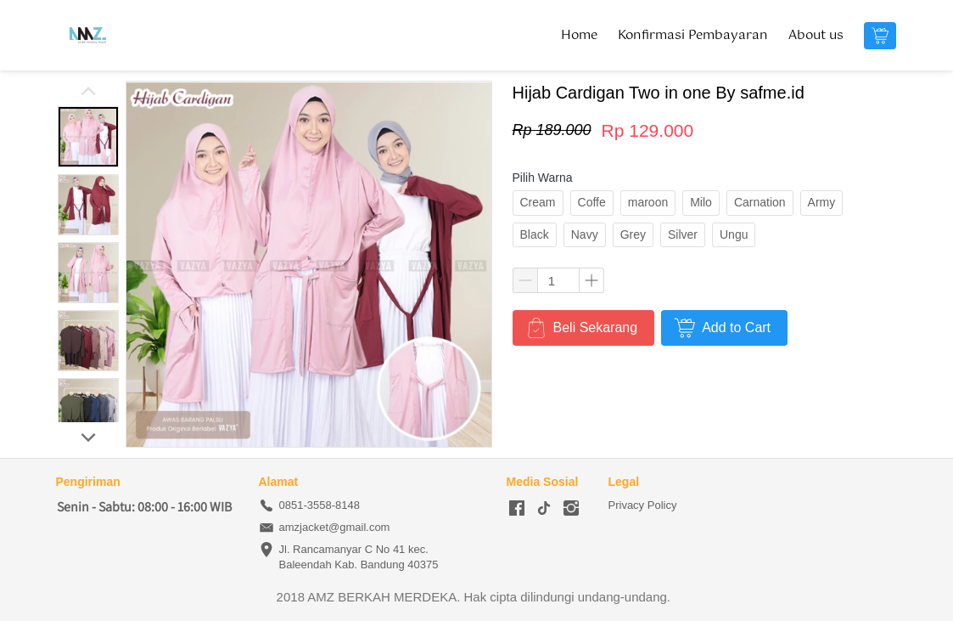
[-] (517, 509)
